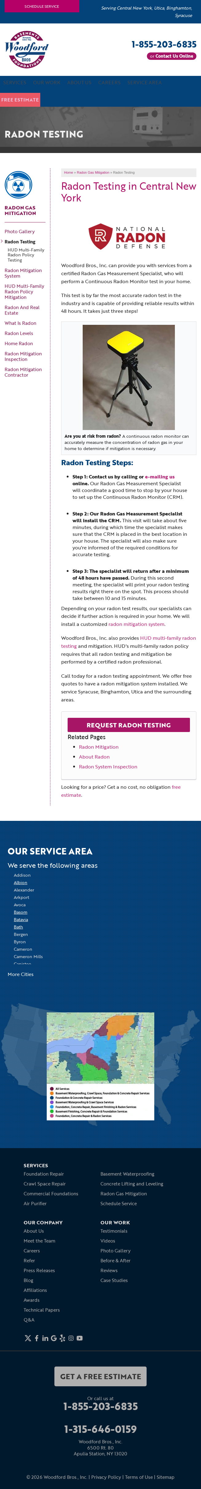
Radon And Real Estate (22, 310)
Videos (107, 1240)
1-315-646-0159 (101, 1429)
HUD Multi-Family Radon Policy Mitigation (24, 291)
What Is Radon (20, 323)
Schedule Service (42, 6)
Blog (28, 1280)
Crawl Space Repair (45, 1183)
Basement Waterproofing (127, 1173)
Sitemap (166, 1476)
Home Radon (19, 343)
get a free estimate (100, 1376)
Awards (32, 1300)
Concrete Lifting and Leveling (131, 1183)
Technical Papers (42, 1309)
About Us (80, 84)
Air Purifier (35, 1203)
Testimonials (114, 1230)
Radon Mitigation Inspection (23, 356)
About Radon (94, 756)
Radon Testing (20, 241)
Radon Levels (19, 333)
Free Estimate (22, 99)
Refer (29, 1260)
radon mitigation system (136, 624)
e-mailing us (160, 476)
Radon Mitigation (99, 747)
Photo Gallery (20, 231)
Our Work (46, 84)
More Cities (21, 974)
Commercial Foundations (51, 1193)
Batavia (21, 919)
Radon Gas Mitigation (20, 210)
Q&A (29, 1319)
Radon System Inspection (108, 766)
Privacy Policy (106, 1476)
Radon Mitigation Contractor (23, 372)
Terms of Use (139, 1476)
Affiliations (35, 1290)
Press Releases (39, 1270)
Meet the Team (39, 1240)
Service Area (144, 84)
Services (15, 84)
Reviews (109, 1270)
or (171, 56)
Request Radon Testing (129, 725)
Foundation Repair (44, 1173)
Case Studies (114, 1280)
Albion (20, 882)
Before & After (115, 1260)
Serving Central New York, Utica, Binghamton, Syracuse (146, 12)
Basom (20, 912)
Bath (18, 927)
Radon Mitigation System (23, 273)
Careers (110, 84)
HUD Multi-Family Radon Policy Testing (26, 255)
